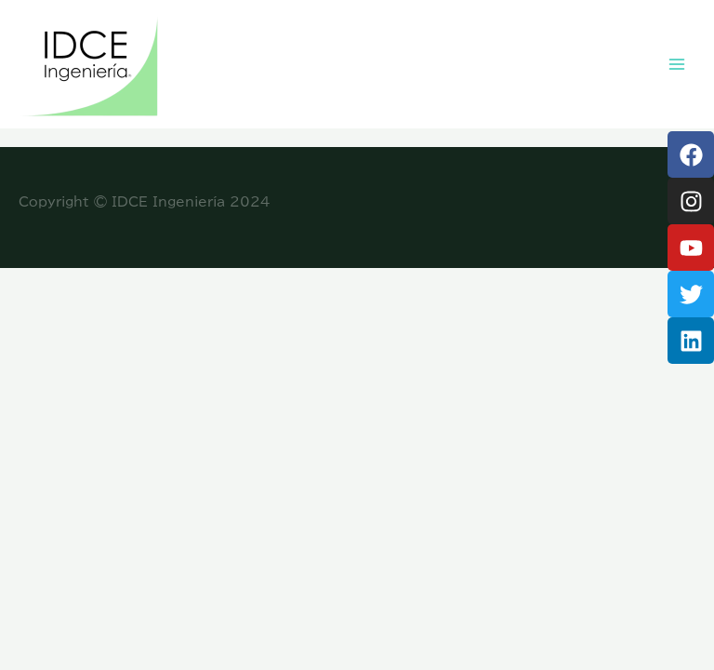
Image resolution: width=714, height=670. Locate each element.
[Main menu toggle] (677, 65)
